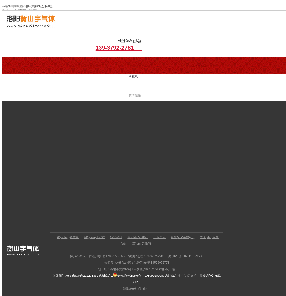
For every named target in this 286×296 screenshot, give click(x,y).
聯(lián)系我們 (143, 223)
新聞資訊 (118, 217)
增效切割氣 (113, 61)
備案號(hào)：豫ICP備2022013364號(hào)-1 (85, 255)
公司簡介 (49, 61)
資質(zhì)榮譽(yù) (184, 217)
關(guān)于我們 (96, 217)
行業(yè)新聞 (81, 61)
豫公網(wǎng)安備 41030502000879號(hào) (146, 255)
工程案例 (162, 217)
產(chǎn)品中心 (140, 217)
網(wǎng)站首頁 (70, 217)
